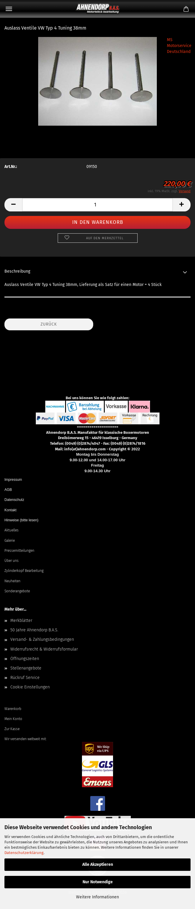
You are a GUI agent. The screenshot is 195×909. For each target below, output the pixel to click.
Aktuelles (11, 530)
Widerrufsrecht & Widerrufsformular (44, 649)
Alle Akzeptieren (97, 864)
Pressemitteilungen (19, 551)
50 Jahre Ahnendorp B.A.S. (34, 630)
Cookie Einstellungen (30, 687)
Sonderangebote (17, 591)
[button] (13, 204)
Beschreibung (17, 271)
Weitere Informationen (97, 897)
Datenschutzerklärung (23, 852)
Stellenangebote (25, 668)
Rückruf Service (25, 677)
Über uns (11, 561)
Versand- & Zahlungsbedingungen (42, 639)
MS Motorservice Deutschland (179, 45)
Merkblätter (21, 620)
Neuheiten (12, 581)
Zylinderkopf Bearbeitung (23, 571)
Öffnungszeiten (24, 658)
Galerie (9, 540)
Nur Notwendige (98, 881)
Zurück (49, 324)
